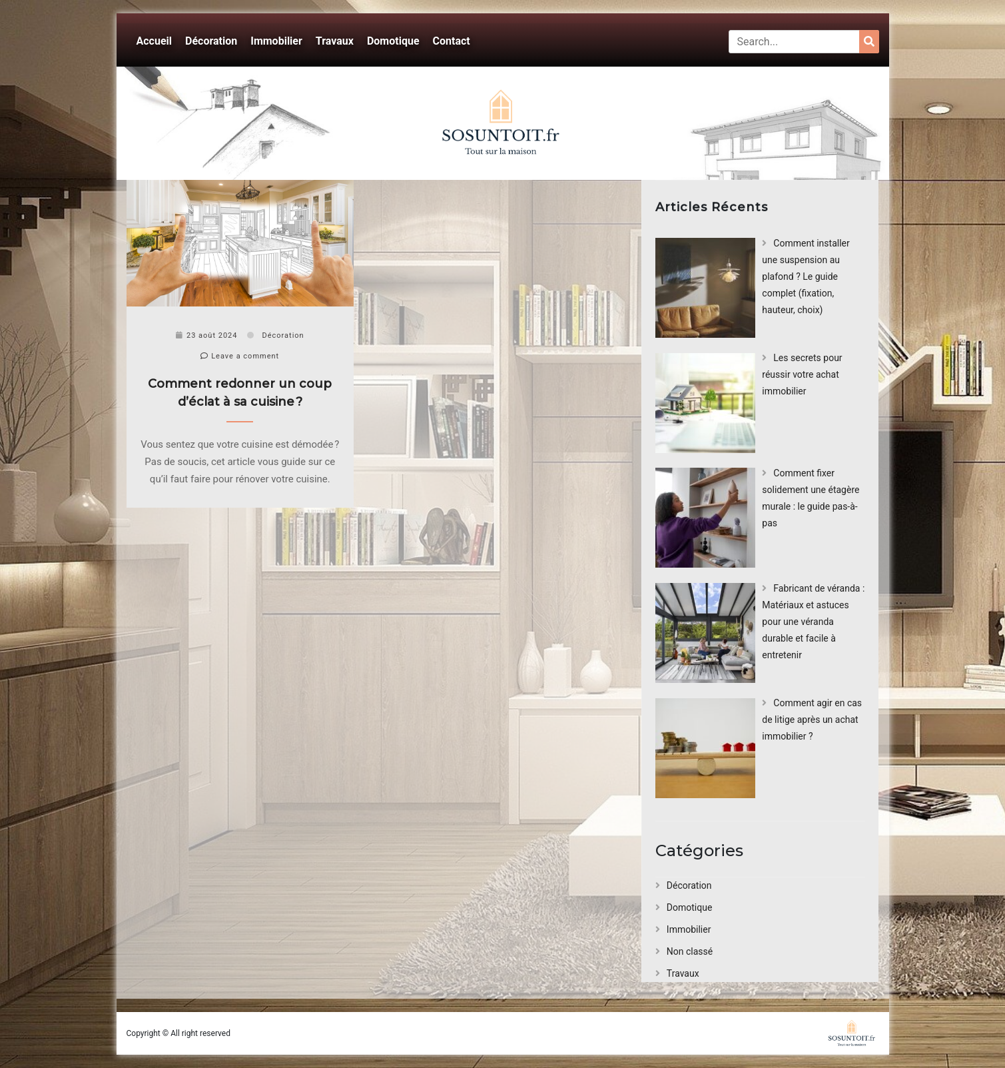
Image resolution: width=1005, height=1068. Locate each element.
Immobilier (276, 41)
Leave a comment (239, 356)
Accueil (154, 41)
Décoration (211, 41)
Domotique (393, 41)
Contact (451, 41)
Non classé (690, 951)
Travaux (335, 41)
